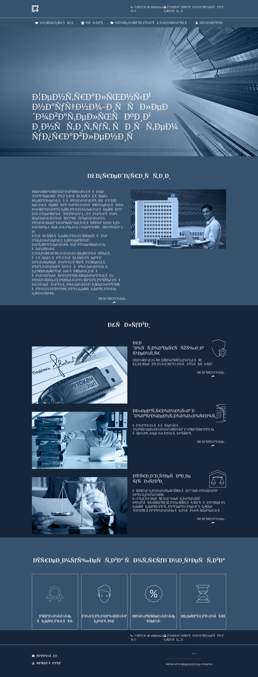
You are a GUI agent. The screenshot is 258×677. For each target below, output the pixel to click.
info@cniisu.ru (155, 7)
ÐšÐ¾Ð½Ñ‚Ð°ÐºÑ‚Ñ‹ (209, 22)
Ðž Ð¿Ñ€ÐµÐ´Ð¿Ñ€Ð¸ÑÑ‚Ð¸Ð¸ (54, 22)
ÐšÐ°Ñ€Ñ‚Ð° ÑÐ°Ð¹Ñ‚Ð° (49, 663)
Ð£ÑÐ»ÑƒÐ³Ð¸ (92, 22)
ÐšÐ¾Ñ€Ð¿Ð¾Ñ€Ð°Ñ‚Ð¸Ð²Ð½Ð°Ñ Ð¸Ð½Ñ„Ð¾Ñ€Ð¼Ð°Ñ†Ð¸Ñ (150, 22)
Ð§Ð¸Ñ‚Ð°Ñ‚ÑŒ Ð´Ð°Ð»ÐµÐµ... (112, 299)
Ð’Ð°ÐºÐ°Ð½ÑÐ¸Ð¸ (47, 656)
